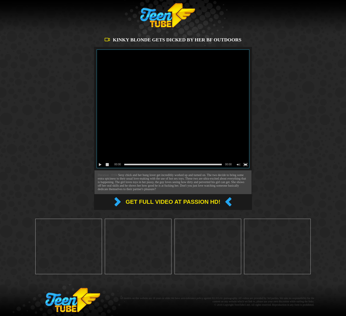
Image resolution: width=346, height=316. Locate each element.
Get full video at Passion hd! (173, 201)
